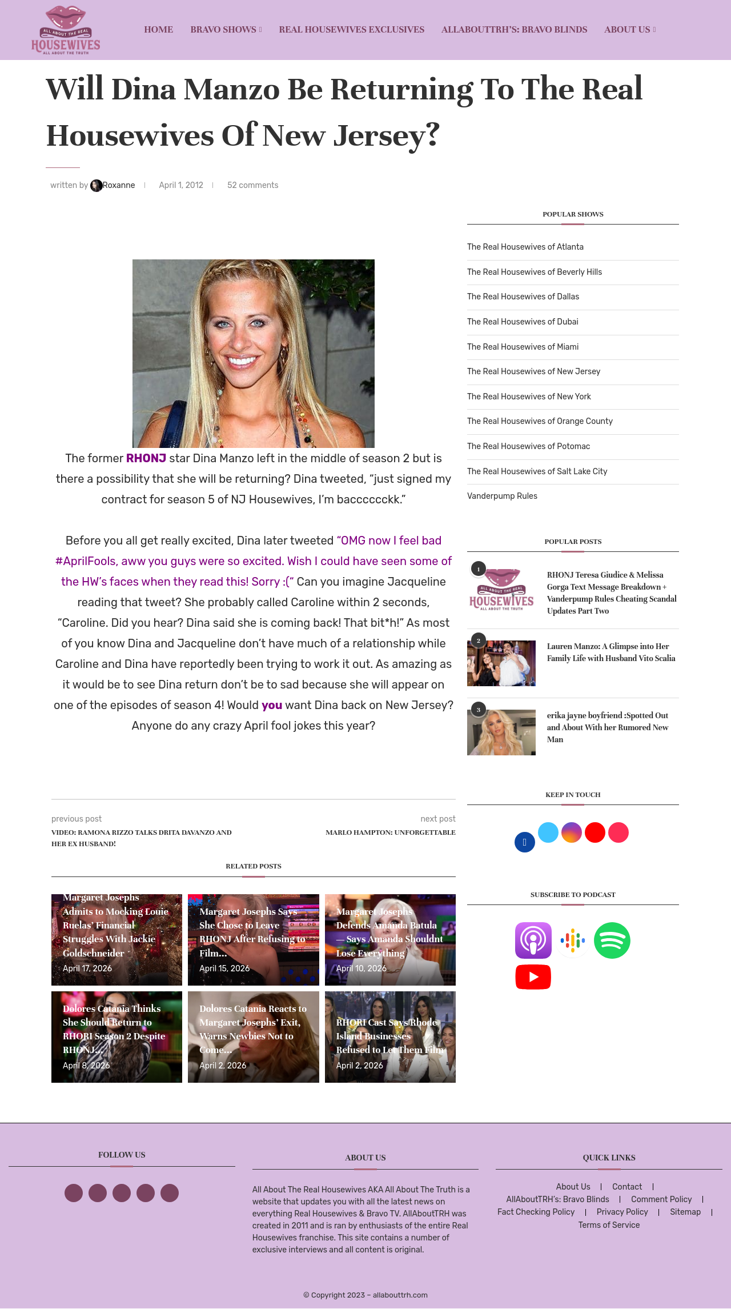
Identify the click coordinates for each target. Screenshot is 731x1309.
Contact (627, 1187)
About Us (627, 29)
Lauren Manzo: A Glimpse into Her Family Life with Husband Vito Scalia (611, 652)
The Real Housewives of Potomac (529, 446)
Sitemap (685, 1212)
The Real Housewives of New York (529, 397)
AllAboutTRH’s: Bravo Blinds (514, 29)
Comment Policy (661, 1199)
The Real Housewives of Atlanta (525, 247)
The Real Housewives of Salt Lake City (537, 472)
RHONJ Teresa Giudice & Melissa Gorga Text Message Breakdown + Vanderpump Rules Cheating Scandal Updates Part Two (612, 593)
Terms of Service (609, 1225)
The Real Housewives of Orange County (540, 421)
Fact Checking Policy (536, 1212)
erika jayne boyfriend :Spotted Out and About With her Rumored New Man (608, 727)
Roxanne (113, 185)
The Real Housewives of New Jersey (533, 372)
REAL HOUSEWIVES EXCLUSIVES (352, 29)
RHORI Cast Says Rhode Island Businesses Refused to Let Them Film (390, 1036)
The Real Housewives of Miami (523, 347)
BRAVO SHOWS (223, 29)
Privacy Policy (622, 1212)
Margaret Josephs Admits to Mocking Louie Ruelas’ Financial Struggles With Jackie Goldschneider (115, 925)
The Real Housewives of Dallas (523, 297)
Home (158, 29)
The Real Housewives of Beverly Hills (534, 272)
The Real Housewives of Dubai (523, 322)
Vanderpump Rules (502, 496)
